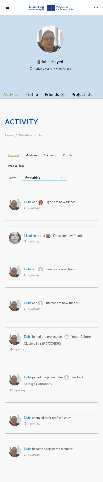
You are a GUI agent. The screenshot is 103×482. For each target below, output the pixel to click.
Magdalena (31, 236)
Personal (13, 155)
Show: (12, 178)
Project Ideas (16, 165)
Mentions (31, 155)
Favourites (50, 155)
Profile (31, 94)
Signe (49, 202)
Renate (50, 269)
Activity (11, 94)
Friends (55, 94)
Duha (27, 202)
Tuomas (50, 303)
